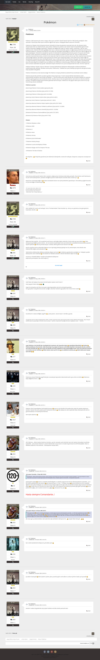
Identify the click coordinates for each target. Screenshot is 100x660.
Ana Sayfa (7, 1)
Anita (13, 537)
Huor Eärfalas (14, 276)
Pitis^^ (13, 339)
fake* (13, 602)
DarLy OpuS (13, 28)
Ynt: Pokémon (31, 171)
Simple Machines (46, 654)
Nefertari (14, 402)
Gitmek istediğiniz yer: (84, 643)
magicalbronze (13, 170)
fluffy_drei (13, 468)
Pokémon (30, 29)
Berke (13, 371)
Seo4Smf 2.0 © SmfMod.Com (57, 654)
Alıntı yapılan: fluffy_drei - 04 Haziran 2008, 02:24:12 (36, 510)
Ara (19, 1)
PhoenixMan (13, 436)
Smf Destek (66, 654)
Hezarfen (14, 308)
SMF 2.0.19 (34, 654)
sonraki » (92, 16)
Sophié (13, 235)
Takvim (24, 1)
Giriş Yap (31, 1)
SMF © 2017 (39, 654)
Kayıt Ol (37, 1)
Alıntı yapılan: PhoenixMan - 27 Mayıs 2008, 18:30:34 (36, 474)
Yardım (14, 1)
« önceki (88, 16)
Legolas (13, 571)
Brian (57, 656)
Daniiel (48, 656)
